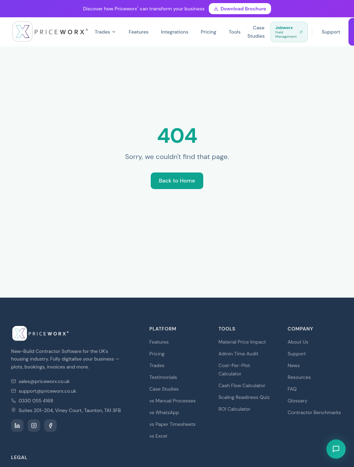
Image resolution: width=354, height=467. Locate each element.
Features (138, 32)
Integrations (174, 32)
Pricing (208, 32)
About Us (298, 342)
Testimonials (163, 377)
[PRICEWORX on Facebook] (50, 425)
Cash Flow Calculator (242, 385)
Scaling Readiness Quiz (244, 397)
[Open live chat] (336, 449)
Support (331, 32)
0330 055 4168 (36, 401)
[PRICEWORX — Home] (50, 32)
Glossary (297, 401)
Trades (106, 32)
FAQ (292, 389)
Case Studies (256, 32)
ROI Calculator (234, 409)
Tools (235, 32)
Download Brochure (240, 9)
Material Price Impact (242, 342)
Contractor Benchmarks (314, 412)
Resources (299, 377)
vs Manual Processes (172, 401)
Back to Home (177, 180)
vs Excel (158, 436)
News (294, 365)
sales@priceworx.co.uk (44, 381)
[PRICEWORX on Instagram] (34, 425)
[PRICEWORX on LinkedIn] (17, 425)
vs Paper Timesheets (172, 424)
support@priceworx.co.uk (47, 391)
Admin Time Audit (238, 354)
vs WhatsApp (164, 412)
